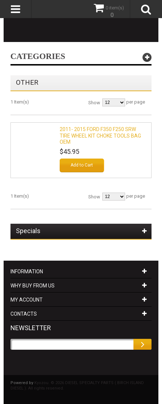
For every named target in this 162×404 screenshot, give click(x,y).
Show (94, 102)
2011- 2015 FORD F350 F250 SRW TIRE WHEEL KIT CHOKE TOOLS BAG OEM (100, 135)
